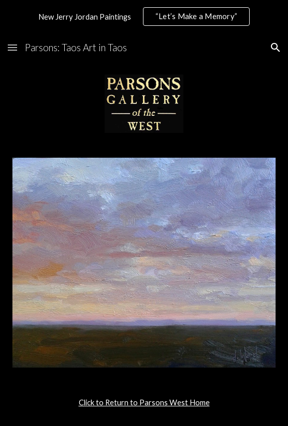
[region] (144, 16)
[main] (143, 402)
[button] (12, 47)
